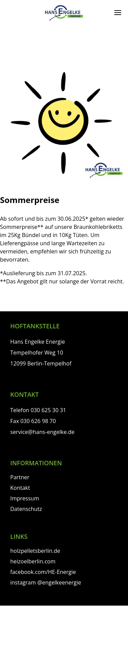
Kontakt (20, 488)
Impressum (24, 498)
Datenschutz (26, 509)
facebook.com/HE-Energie (43, 572)
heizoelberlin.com (33, 561)
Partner (19, 477)
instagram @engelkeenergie (45, 582)
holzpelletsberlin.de (35, 551)
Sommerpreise (29, 199)
